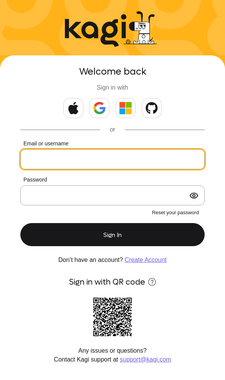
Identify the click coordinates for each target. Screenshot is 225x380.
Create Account (146, 260)
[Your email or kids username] (112, 159)
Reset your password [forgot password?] (175, 212)
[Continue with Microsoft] (126, 108)
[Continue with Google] (99, 108)
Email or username (46, 143)
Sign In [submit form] (112, 234)
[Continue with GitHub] (152, 108)
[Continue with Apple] (73, 108)
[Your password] (112, 195)
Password (35, 180)
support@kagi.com (145, 359)
